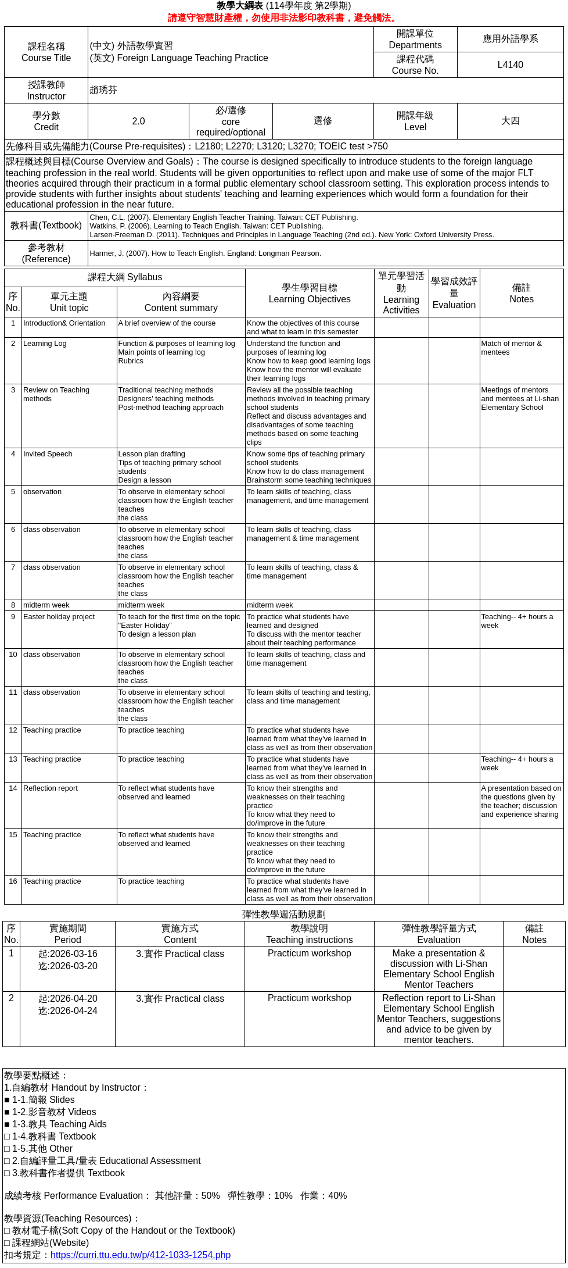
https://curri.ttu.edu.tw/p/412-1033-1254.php (141, 1255)
